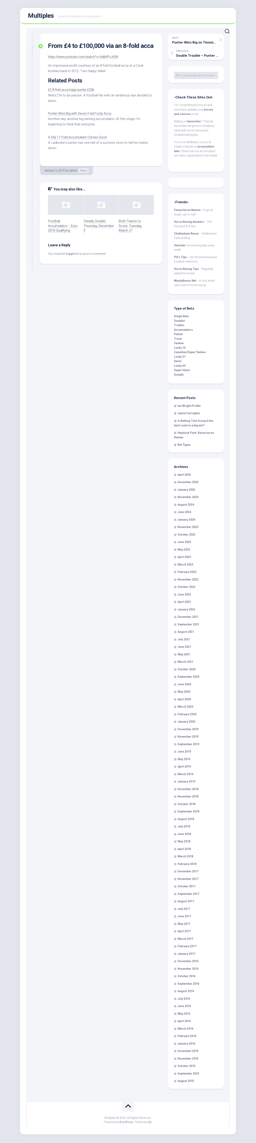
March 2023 (185, 565)
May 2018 (184, 842)
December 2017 (188, 872)
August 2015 (186, 1082)
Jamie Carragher (189, 414)
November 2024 (188, 498)
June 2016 (184, 1007)
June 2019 (184, 752)
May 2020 (184, 692)
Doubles (179, 321)
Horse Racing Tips (186, 269)
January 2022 (186, 610)
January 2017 (186, 954)
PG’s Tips (180, 258)
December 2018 (188, 789)
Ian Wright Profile (189, 406)
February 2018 (187, 864)
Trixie (178, 339)
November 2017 (188, 879)
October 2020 (186, 670)
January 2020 (186, 722)
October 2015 (186, 1067)
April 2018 (184, 849)
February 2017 (187, 947)
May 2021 (184, 655)
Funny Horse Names (187, 210)
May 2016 (184, 1014)
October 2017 (186, 887)
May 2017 (184, 924)
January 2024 (186, 520)
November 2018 (188, 797)
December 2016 (188, 962)
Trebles (179, 326)
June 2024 (184, 513)
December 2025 (188, 483)
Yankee (179, 344)
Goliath (179, 375)
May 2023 (184, 550)
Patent (178, 335)
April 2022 (184, 602)
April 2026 (184, 475)
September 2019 (188, 745)
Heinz (178, 362)
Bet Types (184, 445)
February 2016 (187, 1037)
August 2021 (186, 632)
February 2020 (187, 715)
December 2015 (188, 1052)
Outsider (180, 246)
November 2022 (188, 580)
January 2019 (186, 782)
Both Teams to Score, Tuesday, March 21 (130, 226)
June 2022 (184, 595)
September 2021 (188, 625)
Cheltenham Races (186, 234)
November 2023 (188, 528)
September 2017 (188, 894)
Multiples (41, 16)
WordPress (126, 1122)
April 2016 (184, 1022)
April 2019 (184, 767)
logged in (72, 254)
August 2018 (186, 819)
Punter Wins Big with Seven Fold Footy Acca (80, 114)
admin (73, 171)
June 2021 (184, 647)
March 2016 (185, 1029)
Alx (150, 1122)
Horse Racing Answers (189, 222)
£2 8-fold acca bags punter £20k (71, 91)
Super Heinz (182, 371)
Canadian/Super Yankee (190, 353)
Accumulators (183, 330)
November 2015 (188, 1059)
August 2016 (186, 992)
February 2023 (187, 572)
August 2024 (186, 505)
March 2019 (185, 775)
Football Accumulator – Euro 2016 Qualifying (63, 226)
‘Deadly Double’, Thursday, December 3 (98, 226)
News (83, 171)
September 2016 (188, 984)
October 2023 (186, 535)
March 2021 (185, 662)
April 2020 (184, 700)
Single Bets (181, 317)
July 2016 (184, 999)
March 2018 (185, 857)
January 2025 (186, 490)
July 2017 (184, 909)
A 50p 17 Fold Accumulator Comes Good (78, 138)
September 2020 (188, 677)
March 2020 (185, 707)
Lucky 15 (180, 348)
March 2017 (185, 939)
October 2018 (186, 804)
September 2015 (188, 1074)
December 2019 (188, 730)
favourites (194, 122)
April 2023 (184, 558)
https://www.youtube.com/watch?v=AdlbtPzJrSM (85, 57)
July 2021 (184, 640)
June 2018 (184, 834)
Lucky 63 (180, 366)
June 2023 (184, 543)
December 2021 (188, 617)
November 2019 (188, 737)
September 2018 (188, 812)
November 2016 (188, 969)
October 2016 (186, 977)
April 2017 (184, 932)
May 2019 (184, 760)
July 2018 (184, 827)
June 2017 (184, 917)
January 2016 (186, 1044)
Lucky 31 (180, 357)
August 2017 (186, 902)
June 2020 (184, 685)
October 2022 (186, 587)
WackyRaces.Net (185, 281)
